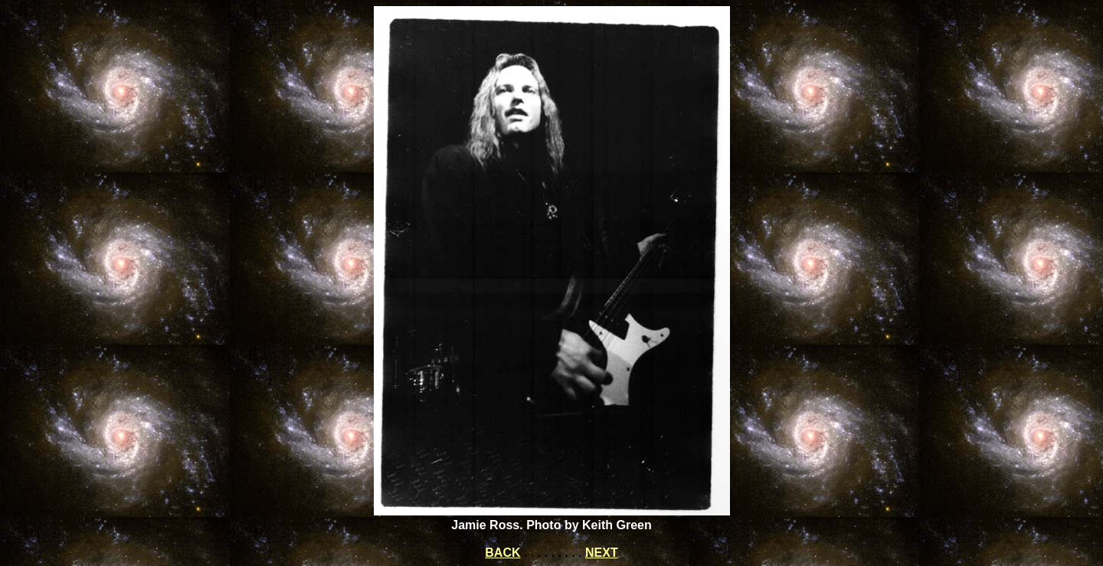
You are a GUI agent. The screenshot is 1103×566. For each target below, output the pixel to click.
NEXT (601, 552)
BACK (502, 552)
